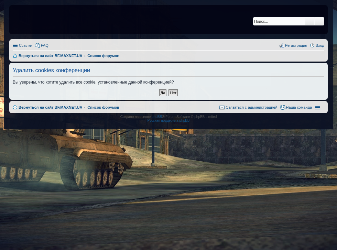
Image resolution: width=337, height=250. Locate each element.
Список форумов (103, 107)
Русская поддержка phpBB (168, 120)
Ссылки (25, 45)
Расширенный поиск (319, 21)
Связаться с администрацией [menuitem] (251, 107)
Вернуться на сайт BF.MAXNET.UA (50, 107)
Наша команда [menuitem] (299, 107)
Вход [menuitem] (320, 45)
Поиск (310, 21)
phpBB (157, 117)
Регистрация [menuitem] (296, 45)
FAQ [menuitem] (44, 45)
